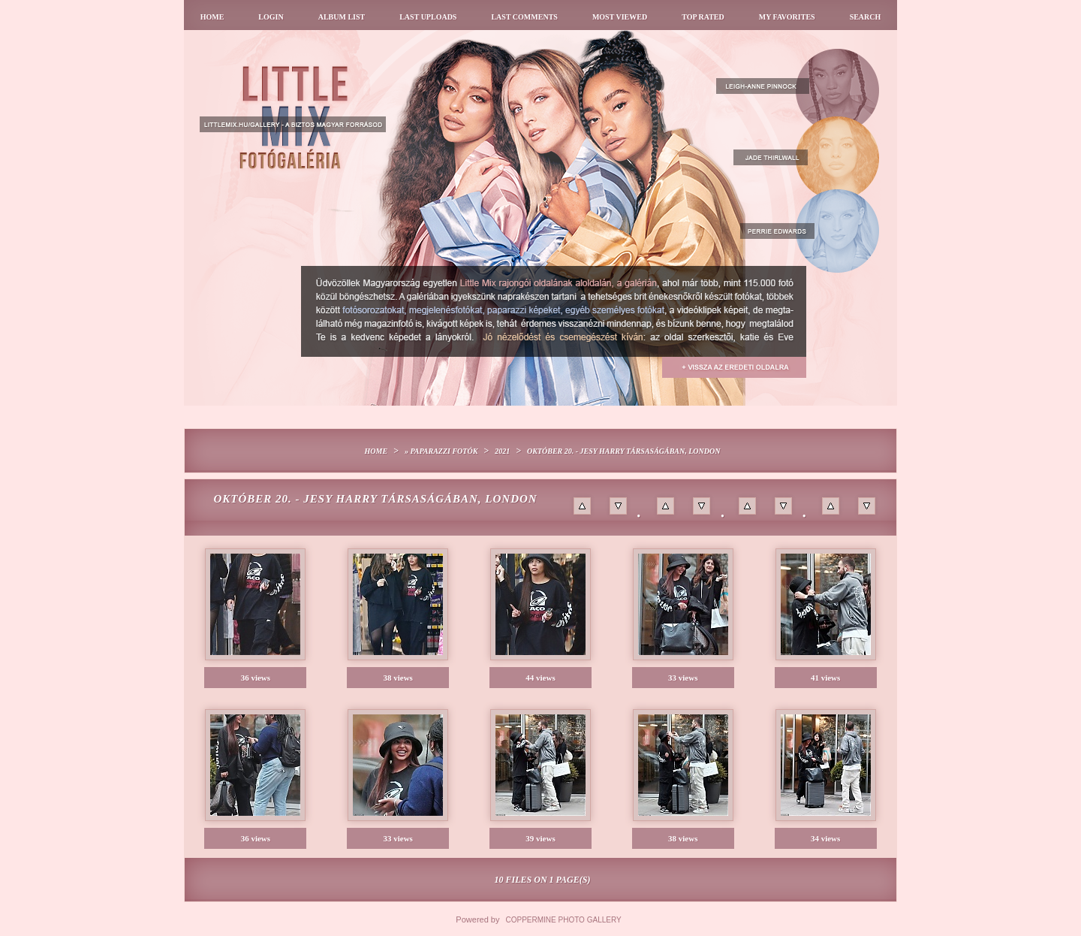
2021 (502, 451)
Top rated (703, 17)
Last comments (524, 17)
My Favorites (787, 17)
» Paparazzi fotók (441, 451)
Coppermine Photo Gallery (564, 920)
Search (865, 17)
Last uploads (427, 17)
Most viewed (619, 17)
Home (212, 17)
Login (270, 17)
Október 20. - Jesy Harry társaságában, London (623, 451)
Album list (342, 17)
